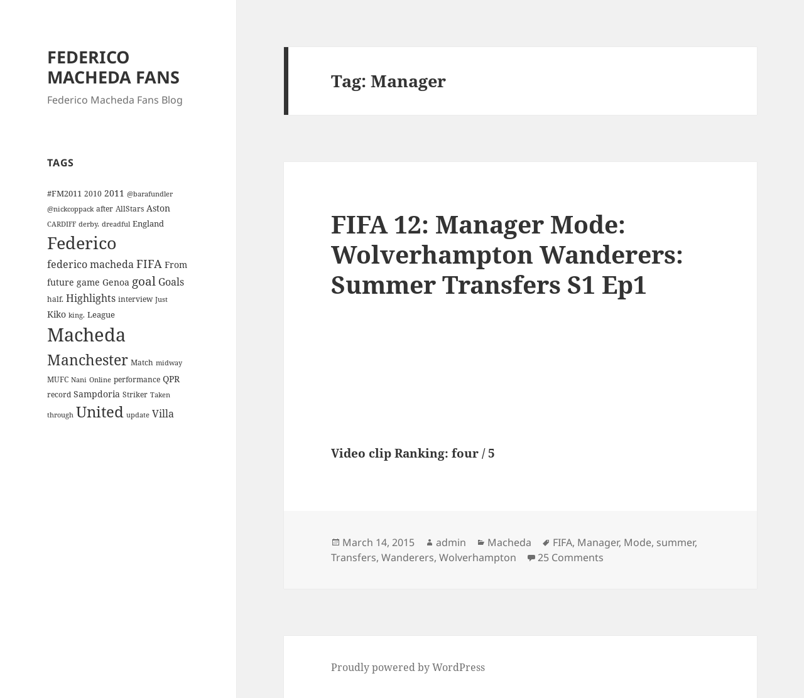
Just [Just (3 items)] (161, 299)
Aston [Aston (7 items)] (158, 208)
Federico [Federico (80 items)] (82, 242)
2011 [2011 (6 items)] (114, 193)
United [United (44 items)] (100, 412)
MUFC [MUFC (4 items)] (57, 379)
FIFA (562, 542)
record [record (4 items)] (59, 394)
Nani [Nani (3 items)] (79, 379)
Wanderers (407, 557)
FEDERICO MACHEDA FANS (113, 67)
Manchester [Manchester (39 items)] (87, 360)
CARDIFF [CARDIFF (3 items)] (61, 224)
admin (451, 542)
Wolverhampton (477, 557)
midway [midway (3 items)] (169, 362)
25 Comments (571, 557)
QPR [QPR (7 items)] (171, 379)
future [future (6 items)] (60, 282)
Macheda (509, 542)
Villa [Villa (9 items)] (163, 414)
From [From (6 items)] (176, 265)
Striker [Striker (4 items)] (135, 394)
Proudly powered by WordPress (408, 667)
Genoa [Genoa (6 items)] (115, 282)
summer (675, 542)
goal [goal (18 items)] (144, 280)
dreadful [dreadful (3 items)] (116, 224)
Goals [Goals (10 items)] (171, 282)
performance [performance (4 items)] (137, 379)
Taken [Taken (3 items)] (160, 394)
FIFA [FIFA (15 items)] (149, 263)
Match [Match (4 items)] (142, 362)
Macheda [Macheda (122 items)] (86, 334)
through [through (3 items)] (60, 415)
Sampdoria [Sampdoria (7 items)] (96, 394)
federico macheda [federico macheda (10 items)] (90, 264)
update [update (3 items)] (137, 415)
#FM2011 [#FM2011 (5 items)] (64, 193)
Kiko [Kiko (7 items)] (56, 314)
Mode (637, 542)
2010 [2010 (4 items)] (93, 193)
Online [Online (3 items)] (100, 379)
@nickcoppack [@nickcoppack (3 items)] (70, 209)
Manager (598, 542)
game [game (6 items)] (88, 282)
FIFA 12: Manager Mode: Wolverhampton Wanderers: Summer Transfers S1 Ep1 (507, 254)
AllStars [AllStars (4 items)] (130, 208)
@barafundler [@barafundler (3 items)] (150, 194)
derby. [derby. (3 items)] (89, 224)
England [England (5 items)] (148, 223)
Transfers (353, 557)
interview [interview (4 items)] (135, 299)
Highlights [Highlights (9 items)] (91, 298)
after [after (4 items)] (104, 208)
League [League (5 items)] (101, 314)
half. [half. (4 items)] (55, 299)
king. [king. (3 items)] (76, 315)
